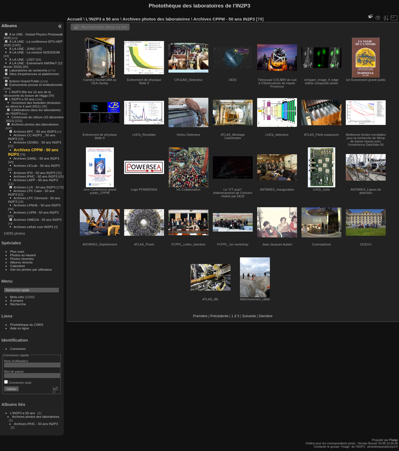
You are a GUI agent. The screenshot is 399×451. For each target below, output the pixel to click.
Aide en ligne (19, 328)
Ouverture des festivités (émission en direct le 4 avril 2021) (33, 104)
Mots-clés (17, 297)
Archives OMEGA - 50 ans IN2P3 (38, 219)
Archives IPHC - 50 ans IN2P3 (35, 176)
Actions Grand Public (24, 81)
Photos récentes (22, 258)
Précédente (219, 316)
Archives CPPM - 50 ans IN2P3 (224, 19)
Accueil (74, 19)
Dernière (265, 316)
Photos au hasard (23, 255)
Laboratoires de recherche (28, 70)
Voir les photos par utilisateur (31, 269)
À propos (16, 300)
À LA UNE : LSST (22, 59)
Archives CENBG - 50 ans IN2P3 (37, 142)
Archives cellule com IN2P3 (33, 227)
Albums (9, 25)
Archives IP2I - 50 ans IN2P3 (34, 173)
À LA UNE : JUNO (22, 48)
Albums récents (21, 262)
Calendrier (17, 266)
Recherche (18, 304)
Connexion (18, 348)
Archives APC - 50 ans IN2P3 (35, 131)
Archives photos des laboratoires (35, 124)
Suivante (249, 316)
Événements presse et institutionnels (35, 84)
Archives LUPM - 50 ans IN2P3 (36, 212)
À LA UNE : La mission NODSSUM (34, 52)
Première (200, 316)
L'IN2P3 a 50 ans (21, 99)
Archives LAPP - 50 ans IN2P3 (36, 180)
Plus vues (17, 251)
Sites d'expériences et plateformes (34, 74)
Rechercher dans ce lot (104, 27)
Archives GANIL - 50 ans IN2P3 (36, 158)
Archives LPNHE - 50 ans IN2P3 (37, 205)
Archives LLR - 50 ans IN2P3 (35, 187)
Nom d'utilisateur (16, 361)
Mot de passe (14, 371)
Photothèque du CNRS (27, 324)
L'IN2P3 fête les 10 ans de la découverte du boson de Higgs (27, 93)
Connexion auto (18, 382)
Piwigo (393, 440)
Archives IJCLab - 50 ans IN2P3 (37, 165)
